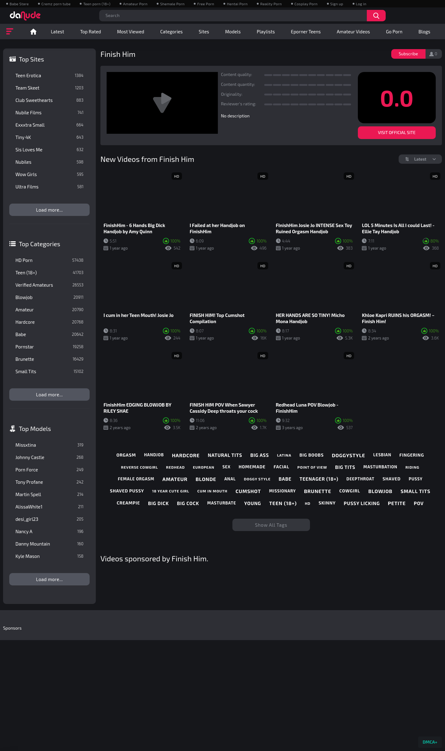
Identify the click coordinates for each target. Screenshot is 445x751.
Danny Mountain (49, 543)
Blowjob (49, 297)
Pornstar (49, 346)
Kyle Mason (49, 556)
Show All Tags (271, 525)
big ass (259, 455)
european (203, 467)
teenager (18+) (318, 479)
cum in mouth (212, 491)
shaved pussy (127, 490)
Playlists (266, 31)
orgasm (126, 455)
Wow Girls (49, 174)
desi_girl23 (49, 519)
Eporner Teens (306, 31)
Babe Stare (19, 4)
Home (33, 31)
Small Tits (49, 371)
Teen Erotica (49, 75)
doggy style (257, 479)
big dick (158, 503)
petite (397, 503)
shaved (392, 478)
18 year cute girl (170, 491)
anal (230, 479)
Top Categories (39, 243)
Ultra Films (49, 186)
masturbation (380, 467)
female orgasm (136, 479)
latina (284, 455)
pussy (416, 479)
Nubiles (49, 162)
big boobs (311, 455)
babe (285, 479)
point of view (312, 467)
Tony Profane (49, 482)
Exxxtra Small (49, 125)
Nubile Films (49, 112)
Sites (204, 31)
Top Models (35, 428)
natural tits (225, 455)
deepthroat (360, 479)
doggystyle (348, 455)
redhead (175, 467)
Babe (49, 334)
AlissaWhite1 (49, 506)
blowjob (380, 491)
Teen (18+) (49, 272)
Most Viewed (130, 31)
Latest (57, 31)
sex (226, 467)
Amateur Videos (353, 31)
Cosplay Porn (306, 4)
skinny (327, 502)
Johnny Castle (49, 457)
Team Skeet (49, 88)
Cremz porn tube (55, 4)
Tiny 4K (49, 137)
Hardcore (49, 322)
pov (419, 503)
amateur (175, 479)
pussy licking (362, 503)
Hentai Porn (237, 4)
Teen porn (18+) (96, 4)
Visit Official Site (397, 132)
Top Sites (31, 59)
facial (281, 466)
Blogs (424, 31)
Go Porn (394, 31)
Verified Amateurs (49, 285)
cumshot (248, 491)
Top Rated (90, 31)
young (252, 503)
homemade (252, 466)
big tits (345, 467)
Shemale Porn (172, 4)
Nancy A (49, 531)
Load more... (49, 210)
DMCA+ (430, 742)
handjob (154, 455)
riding (412, 467)
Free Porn (205, 4)
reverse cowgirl (139, 467)
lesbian (382, 455)
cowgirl (349, 490)
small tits (415, 491)
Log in (361, 4)
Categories (171, 31)
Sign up (336, 4)
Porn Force (49, 469)
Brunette (49, 359)
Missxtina (49, 445)
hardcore (186, 455)
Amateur (49, 309)
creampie (128, 502)
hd (307, 503)
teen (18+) (283, 503)
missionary (282, 491)
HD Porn (49, 260)
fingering (412, 455)
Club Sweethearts (49, 100)
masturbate (221, 503)
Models (233, 31)
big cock (188, 503)
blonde (206, 479)
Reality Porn (271, 4)
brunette (317, 491)
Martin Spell (49, 494)
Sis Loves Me (49, 149)
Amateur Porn (135, 4)
